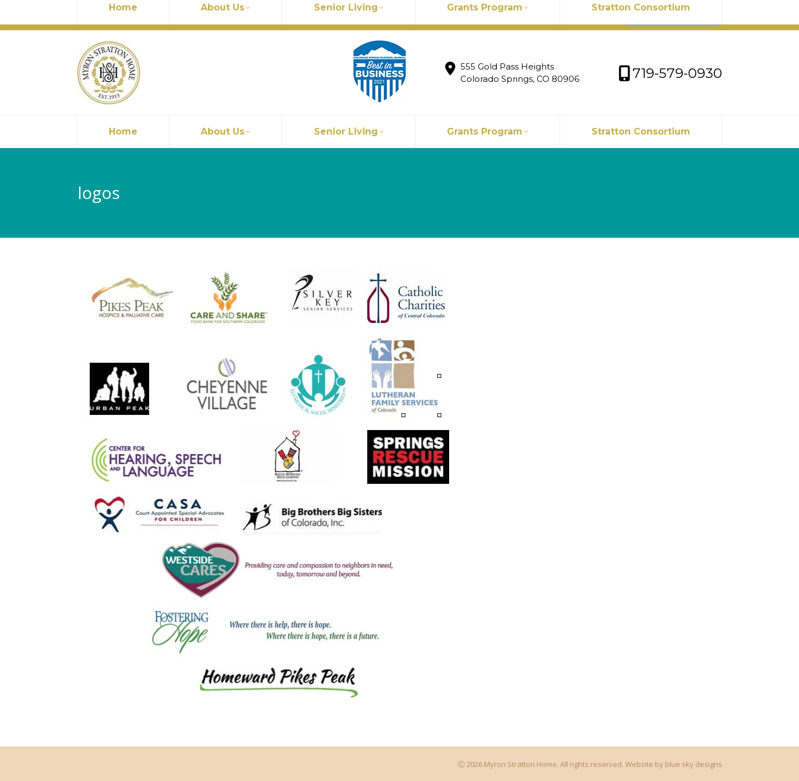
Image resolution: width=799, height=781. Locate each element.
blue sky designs (693, 764)
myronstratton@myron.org (140, 15)
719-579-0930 (238, 15)
